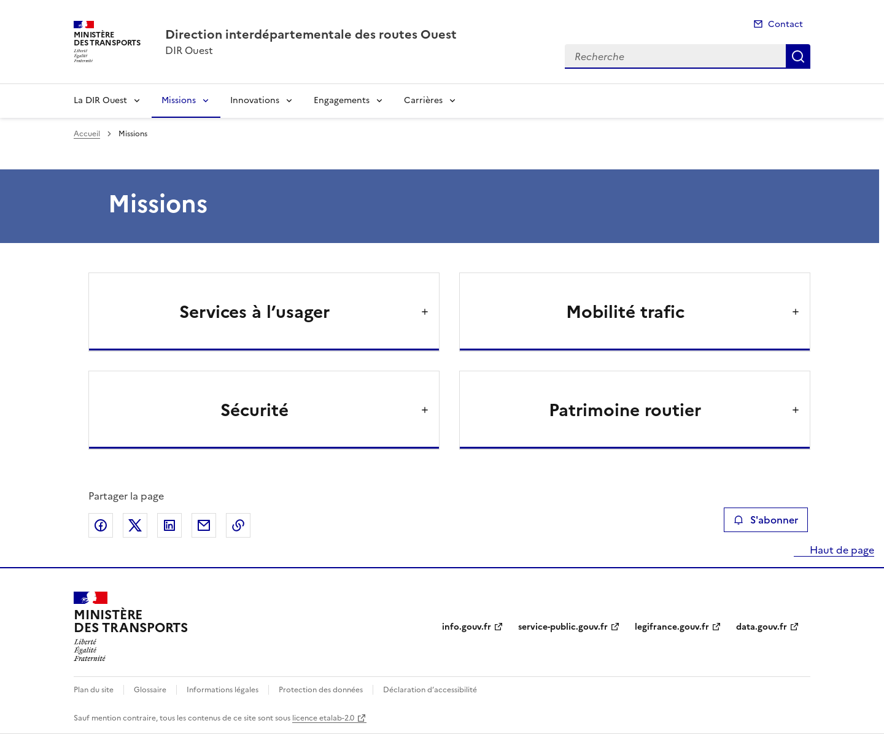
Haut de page (840, 550)
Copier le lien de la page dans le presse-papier (238, 525)
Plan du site (94, 689)
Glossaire (150, 689)
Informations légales (222, 689)
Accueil (87, 133)
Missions (178, 100)
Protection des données (321, 689)
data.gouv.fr (761, 626)
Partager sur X (135, 525)
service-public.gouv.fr (563, 626)
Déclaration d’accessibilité (430, 689)
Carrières (423, 100)
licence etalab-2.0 (323, 718)
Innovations (254, 100)
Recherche (798, 56)
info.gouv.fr (466, 626)
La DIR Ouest (100, 100)
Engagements (342, 100)
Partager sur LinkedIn (169, 525)
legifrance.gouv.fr (672, 626)
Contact (785, 24)
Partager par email (204, 525)
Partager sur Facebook (100, 525)
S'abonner (766, 519)
